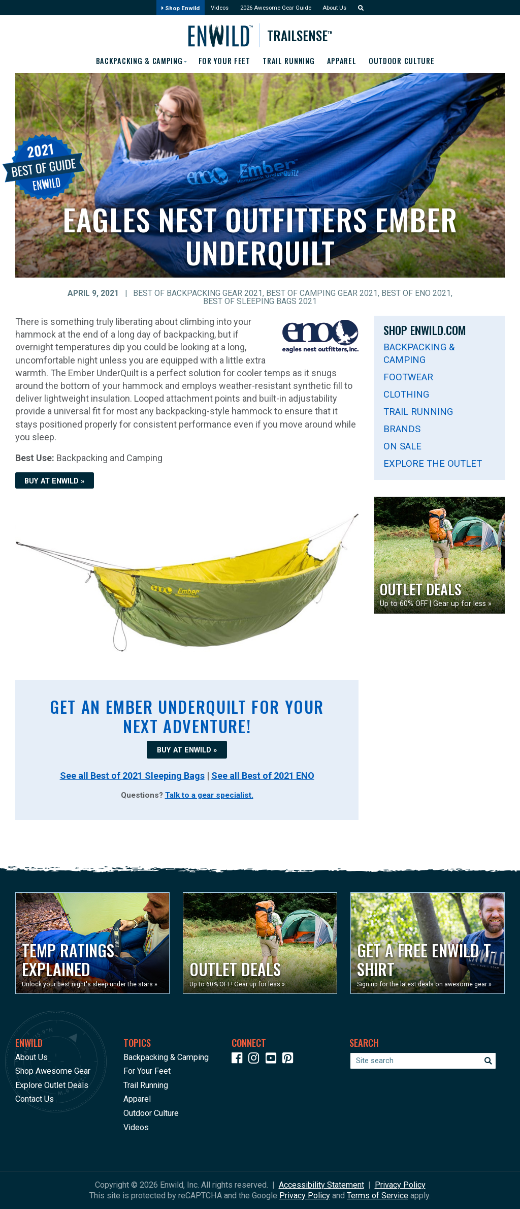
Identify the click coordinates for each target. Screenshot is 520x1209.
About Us (342, 8)
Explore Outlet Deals (51, 1085)
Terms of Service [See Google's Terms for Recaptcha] (377, 1195)
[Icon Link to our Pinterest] (290, 1060)
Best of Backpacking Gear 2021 (198, 294)
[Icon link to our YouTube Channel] (273, 1060)
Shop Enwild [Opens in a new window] (170, 8)
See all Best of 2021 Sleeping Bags (132, 776)
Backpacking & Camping (418, 354)
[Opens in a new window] (92, 943)
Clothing (406, 394)
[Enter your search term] (423, 1061)
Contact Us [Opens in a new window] (34, 1099)
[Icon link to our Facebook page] (239, 1060)
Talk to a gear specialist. (209, 795)
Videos (214, 8)
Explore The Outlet (432, 464)
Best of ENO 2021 (416, 294)
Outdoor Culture (412, 61)
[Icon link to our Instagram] (256, 1060)
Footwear (408, 377)
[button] (370, 8)
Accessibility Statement (321, 1185)
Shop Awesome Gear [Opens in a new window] (52, 1071)
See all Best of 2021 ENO (262, 776)
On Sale (402, 446)
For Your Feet (222, 61)
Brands (401, 429)
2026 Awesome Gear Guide (276, 8)
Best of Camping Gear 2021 (322, 294)
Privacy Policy (400, 1185)
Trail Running (291, 61)
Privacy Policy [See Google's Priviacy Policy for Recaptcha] (304, 1195)
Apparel (348, 61)
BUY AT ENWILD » (54, 481)
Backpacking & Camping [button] (130, 61)
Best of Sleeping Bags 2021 (260, 302)
